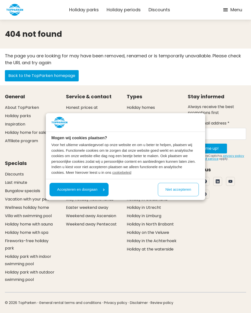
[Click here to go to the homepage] (15, 10)
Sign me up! (207, 148)
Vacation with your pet (27, 199)
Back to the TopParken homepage (41, 75)
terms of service (206, 159)
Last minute (16, 182)
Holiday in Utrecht (144, 207)
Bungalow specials (22, 191)
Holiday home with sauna (29, 224)
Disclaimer (139, 302)
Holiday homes (141, 107)
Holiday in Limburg (144, 216)
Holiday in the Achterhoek (151, 241)
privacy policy (233, 156)
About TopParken (22, 107)
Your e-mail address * (208, 123)
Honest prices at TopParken (82, 111)
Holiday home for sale (26, 132)
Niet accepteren (178, 189)
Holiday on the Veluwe (148, 232)
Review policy (162, 302)
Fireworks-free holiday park (27, 244)
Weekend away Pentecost (91, 224)
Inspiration (15, 124)
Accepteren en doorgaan (81, 189)
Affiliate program (21, 141)
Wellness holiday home (27, 207)
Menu (232, 10)
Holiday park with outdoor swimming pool (29, 275)
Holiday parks (84, 10)
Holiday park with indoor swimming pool (28, 260)
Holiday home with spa (26, 232)
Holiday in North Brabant (150, 224)
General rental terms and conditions (70, 302)
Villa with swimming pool (28, 216)
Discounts (159, 10)
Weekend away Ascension (91, 216)
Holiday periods (124, 10)
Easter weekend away (87, 207)
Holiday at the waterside (150, 249)
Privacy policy (115, 302)
